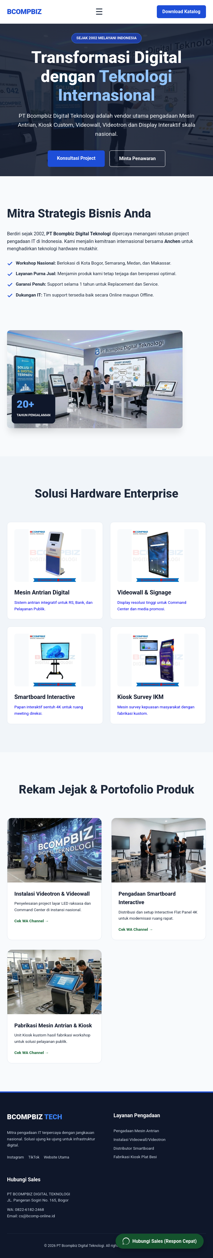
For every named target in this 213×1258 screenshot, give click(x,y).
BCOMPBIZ (24, 12)
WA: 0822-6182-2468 (25, 1209)
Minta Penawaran (137, 158)
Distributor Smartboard (134, 1148)
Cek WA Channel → (31, 920)
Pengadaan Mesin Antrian (136, 1130)
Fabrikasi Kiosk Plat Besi (135, 1156)
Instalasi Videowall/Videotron (140, 1139)
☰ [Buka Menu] (99, 11)
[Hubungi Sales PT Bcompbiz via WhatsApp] (160, 1241)
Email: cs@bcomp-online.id (31, 1216)
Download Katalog (181, 11)
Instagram (15, 1157)
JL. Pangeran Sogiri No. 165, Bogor (37, 1200)
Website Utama (56, 1157)
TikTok (33, 1157)
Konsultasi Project (76, 158)
